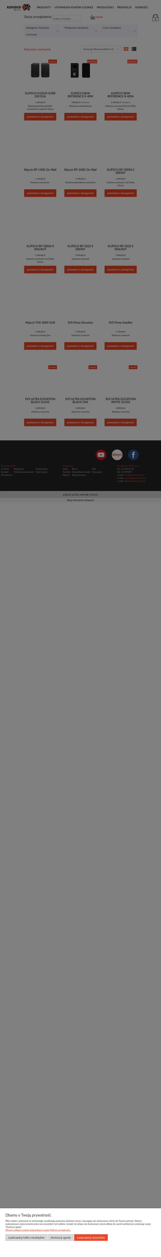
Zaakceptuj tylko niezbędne (26, 1237)
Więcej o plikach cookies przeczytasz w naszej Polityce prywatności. (37, 1230)
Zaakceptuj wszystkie (91, 1237)
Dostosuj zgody (61, 1237)
